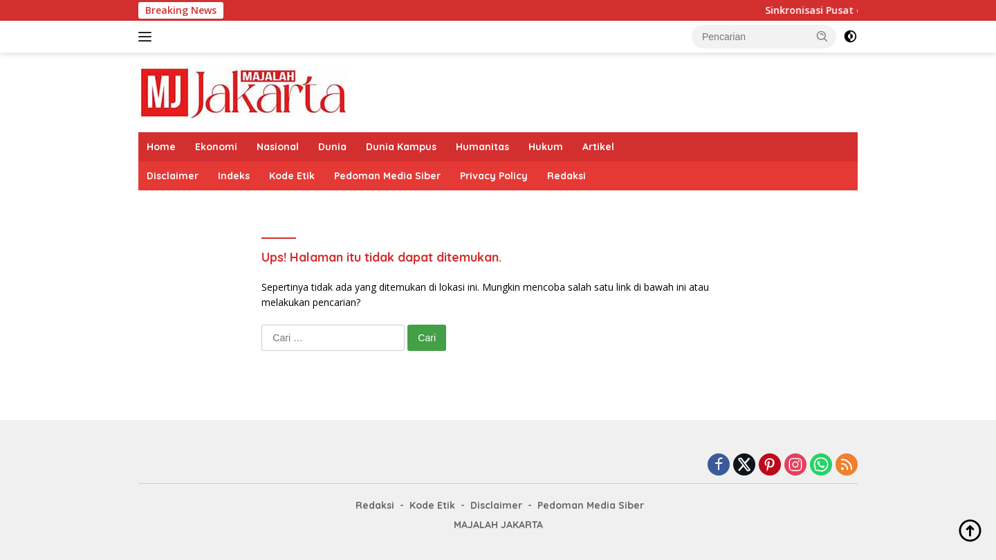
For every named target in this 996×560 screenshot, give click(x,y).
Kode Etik (292, 176)
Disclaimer (173, 176)
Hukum (545, 147)
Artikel (598, 147)
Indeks (234, 176)
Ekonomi (216, 147)
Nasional (278, 147)
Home (161, 147)
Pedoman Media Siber (387, 176)
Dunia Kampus (401, 147)
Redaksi (566, 176)
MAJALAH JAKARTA (498, 524)
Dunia (332, 147)
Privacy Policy (494, 176)
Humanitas (482, 147)
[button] (822, 36)
